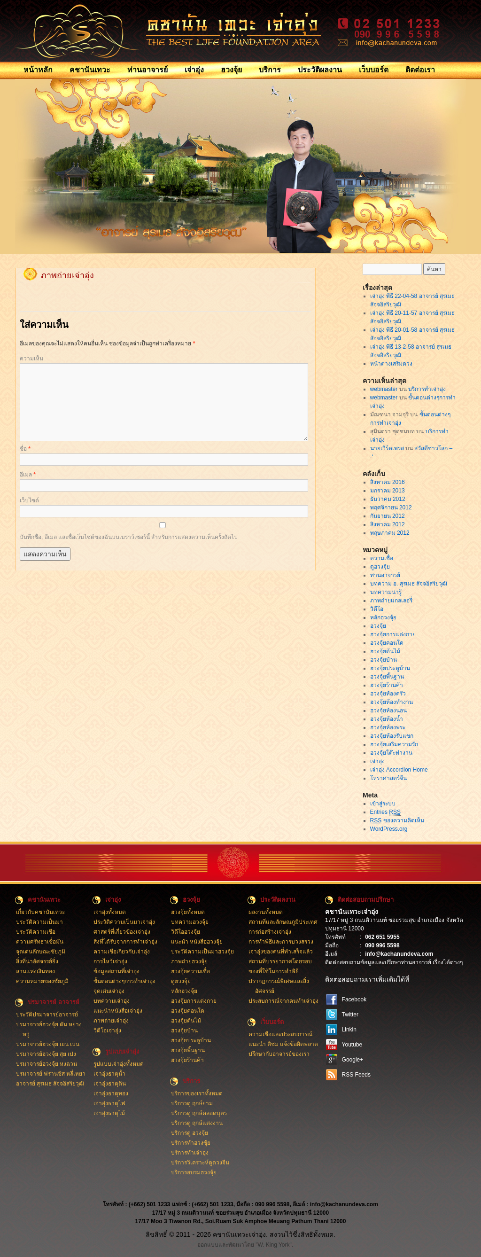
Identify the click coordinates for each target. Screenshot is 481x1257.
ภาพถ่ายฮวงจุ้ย (189, 961)
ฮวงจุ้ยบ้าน (383, 659)
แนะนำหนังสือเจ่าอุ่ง (117, 1010)
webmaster (384, 389)
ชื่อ (25, 448)
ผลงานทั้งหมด (265, 912)
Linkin (349, 1029)
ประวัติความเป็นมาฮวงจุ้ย (202, 951)
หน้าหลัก (38, 70)
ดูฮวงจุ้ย (380, 566)
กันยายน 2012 (387, 516)
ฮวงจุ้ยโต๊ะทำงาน (391, 753)
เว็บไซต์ (29, 500)
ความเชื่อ (381, 558)
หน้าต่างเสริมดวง (391, 363)
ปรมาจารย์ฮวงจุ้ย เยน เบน (48, 1044)
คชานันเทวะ (90, 70)
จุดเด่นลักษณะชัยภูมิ (40, 951)
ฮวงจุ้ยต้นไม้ (385, 651)
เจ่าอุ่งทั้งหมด (109, 912)
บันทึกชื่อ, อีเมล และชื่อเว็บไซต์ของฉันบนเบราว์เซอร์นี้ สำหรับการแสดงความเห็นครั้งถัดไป (129, 537)
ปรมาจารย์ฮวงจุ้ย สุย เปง (46, 1054)
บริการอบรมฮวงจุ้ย (194, 1172)
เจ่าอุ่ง (194, 70)
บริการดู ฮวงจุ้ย (189, 1133)
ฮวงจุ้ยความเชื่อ (190, 971)
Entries (385, 812)
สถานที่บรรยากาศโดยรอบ (280, 961)
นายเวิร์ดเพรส (387, 448)
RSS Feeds (356, 1074)
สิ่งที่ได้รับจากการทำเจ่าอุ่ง (125, 941)
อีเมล (28, 474)
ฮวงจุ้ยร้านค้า (386, 685)
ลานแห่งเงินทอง (35, 971)
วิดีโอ (376, 609)
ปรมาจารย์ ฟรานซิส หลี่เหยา (51, 1073)
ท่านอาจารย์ (147, 70)
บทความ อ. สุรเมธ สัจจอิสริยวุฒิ (408, 583)
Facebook (354, 999)
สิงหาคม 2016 (387, 482)
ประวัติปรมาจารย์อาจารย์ (47, 1014)
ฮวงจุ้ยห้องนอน (388, 710)
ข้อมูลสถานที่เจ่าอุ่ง (116, 971)
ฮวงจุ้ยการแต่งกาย (393, 634)
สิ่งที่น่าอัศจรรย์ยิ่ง (37, 961)
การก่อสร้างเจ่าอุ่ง (269, 932)
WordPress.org (389, 829)
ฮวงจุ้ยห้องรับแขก (391, 736)
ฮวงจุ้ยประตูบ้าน (390, 668)
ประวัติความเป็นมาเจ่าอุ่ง (124, 922)
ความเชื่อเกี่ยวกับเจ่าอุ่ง (121, 951)
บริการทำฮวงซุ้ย (190, 1143)
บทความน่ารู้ (386, 592)
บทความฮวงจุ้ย (190, 922)
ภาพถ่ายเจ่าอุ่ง (111, 1020)
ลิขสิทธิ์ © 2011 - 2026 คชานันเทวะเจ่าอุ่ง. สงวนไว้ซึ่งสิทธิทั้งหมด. (240, 1234)
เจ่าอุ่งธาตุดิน (109, 1083)
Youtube (352, 1044)
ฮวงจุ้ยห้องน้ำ (386, 719)
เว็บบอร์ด (373, 70)
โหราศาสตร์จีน (388, 778)
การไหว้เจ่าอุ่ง (110, 961)
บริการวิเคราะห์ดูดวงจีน (200, 1162)
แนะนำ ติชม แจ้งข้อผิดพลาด (283, 1044)
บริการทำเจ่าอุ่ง (427, 389)
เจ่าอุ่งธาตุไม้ (109, 1113)
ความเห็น (31, 358)
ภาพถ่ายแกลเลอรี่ (391, 600)
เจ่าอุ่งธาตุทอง (110, 1093)
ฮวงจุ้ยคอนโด (386, 643)
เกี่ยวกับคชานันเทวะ (40, 912)
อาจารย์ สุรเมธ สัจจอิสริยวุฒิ (50, 1083)
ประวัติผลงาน (320, 70)
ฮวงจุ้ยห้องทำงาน (391, 702)
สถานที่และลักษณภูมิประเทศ (283, 922)
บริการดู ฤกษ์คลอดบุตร (199, 1113)
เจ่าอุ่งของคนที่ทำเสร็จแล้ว (280, 951)
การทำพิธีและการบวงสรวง (280, 941)
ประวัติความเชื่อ (35, 932)
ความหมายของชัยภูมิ (42, 981)
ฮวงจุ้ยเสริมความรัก (394, 744)
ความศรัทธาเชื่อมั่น (39, 941)
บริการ (270, 70)
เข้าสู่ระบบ (383, 803)
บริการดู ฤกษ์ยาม (192, 1103)
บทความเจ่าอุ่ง (111, 1001)
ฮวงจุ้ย (231, 70)
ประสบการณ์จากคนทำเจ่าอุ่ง (283, 1001)
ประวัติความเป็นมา (39, 922)
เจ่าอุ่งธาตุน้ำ (109, 1073)
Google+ (353, 1059)
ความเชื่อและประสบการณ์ (280, 1034)
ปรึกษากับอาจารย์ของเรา (279, 1054)
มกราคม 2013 (387, 490)
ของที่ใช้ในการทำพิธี (273, 971)
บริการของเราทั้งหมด (197, 1093)
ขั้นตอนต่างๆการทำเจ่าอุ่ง (124, 981)
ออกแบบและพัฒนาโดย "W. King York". (245, 1244)
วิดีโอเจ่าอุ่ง (107, 1030)
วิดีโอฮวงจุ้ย (185, 932)
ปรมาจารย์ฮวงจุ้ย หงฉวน (46, 1064)
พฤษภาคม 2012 (390, 533)
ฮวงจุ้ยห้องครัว (388, 693)
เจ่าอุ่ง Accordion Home (399, 769)
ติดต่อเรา (420, 70)
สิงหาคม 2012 (387, 524)
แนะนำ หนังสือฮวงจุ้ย (197, 941)
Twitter (350, 1014)
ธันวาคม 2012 (387, 499)
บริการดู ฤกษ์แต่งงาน (197, 1123)
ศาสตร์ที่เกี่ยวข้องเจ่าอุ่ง (121, 932)
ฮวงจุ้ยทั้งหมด (188, 912)
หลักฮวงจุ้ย (383, 617)
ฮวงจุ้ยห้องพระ (387, 727)
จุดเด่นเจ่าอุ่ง (108, 991)
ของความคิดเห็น (397, 820)
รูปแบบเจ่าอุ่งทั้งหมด (118, 1064)
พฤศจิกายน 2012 (391, 507)
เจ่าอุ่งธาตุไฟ (109, 1103)
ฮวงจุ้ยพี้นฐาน (387, 676)
